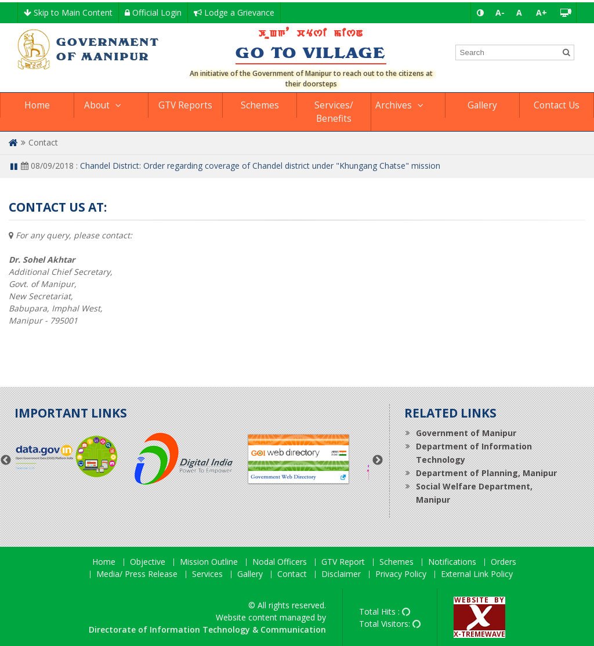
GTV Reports (185, 105)
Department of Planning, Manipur (486, 472)
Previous (6, 460)
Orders (503, 562)
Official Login (153, 12)
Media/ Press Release (137, 574)
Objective (147, 562)
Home (37, 105)
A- (500, 12)
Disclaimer (341, 574)
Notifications (452, 562)
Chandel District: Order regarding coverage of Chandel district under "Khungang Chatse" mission (260, 165)
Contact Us (556, 105)
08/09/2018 (47, 165)
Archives (393, 105)
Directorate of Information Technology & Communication (207, 629)
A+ (541, 12)
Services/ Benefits (333, 112)
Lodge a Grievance (234, 12)
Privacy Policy (400, 574)
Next (377, 460)
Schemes (260, 105)
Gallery (482, 105)
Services (207, 574)
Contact (292, 574)
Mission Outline (209, 562)
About (97, 105)
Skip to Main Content (68, 12)
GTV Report (343, 562)
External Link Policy (477, 574)
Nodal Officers (279, 562)
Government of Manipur (466, 432)
